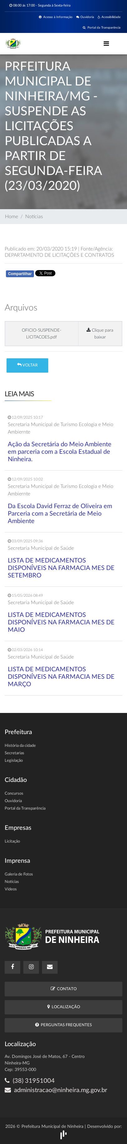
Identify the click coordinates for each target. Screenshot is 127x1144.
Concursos (14, 794)
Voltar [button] (27, 365)
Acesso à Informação (56, 17)
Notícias (34, 216)
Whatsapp (76, 275)
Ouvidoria (85, 17)
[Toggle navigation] (106, 43)
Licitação (12, 841)
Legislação (14, 761)
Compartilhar (20, 274)
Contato (64, 988)
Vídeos (11, 889)
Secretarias (14, 753)
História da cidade (20, 746)
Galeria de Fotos (19, 874)
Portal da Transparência (101, 27)
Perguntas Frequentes (63, 1024)
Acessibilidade (109, 17)
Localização (63, 1006)
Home (11, 216)
